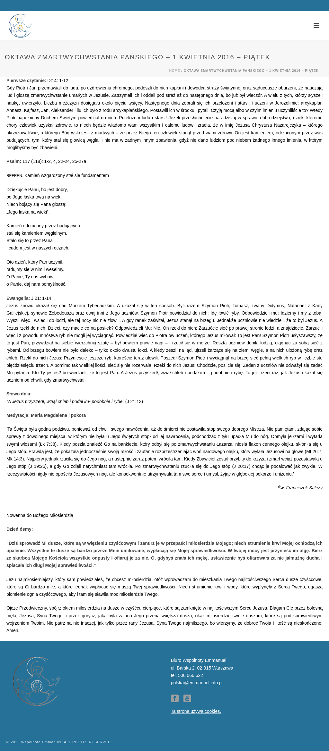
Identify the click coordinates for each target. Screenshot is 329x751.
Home (174, 70)
